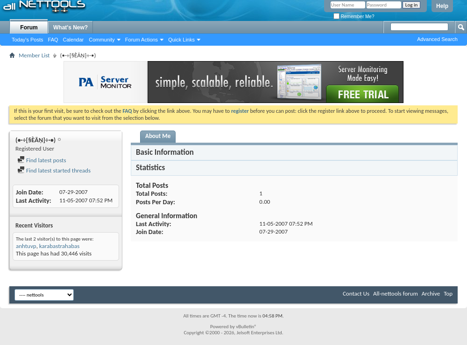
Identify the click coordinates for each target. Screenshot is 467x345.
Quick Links (181, 39)
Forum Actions (141, 39)
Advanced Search (437, 39)
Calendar (73, 39)
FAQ (53, 39)
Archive (431, 293)
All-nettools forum (395, 293)
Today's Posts (27, 39)
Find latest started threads (54, 170)
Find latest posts (41, 160)
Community (102, 39)
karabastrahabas (59, 245)
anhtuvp (26, 245)
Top (448, 293)
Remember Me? (353, 16)
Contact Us (356, 293)
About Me (157, 135)
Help (442, 6)
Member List (34, 55)
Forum (28, 27)
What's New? (70, 27)
